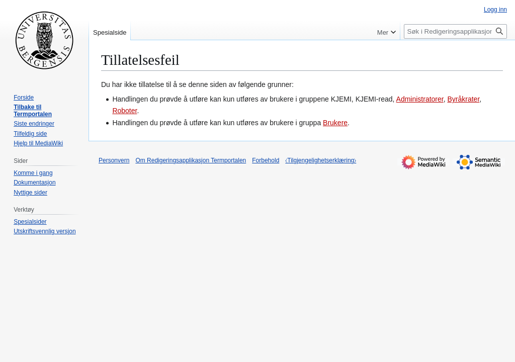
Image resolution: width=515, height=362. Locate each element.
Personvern (114, 160)
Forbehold (265, 160)
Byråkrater (464, 99)
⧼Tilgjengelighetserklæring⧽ (320, 160)
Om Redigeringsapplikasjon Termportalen (190, 160)
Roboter (124, 111)
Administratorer (420, 99)
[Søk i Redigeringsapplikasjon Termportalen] (455, 31)
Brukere (335, 123)
